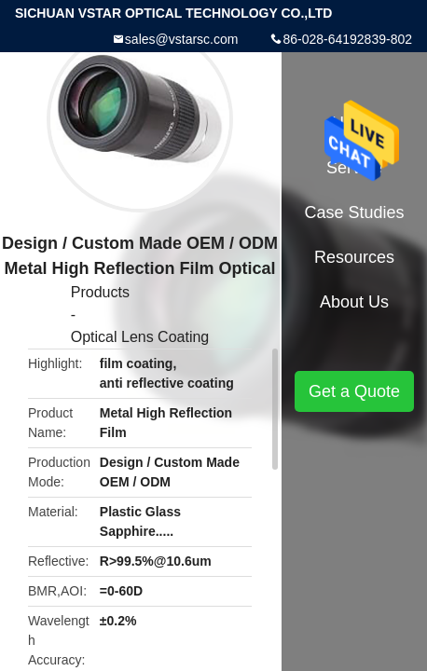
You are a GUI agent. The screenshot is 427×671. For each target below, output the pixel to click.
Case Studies (354, 212)
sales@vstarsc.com (182, 39)
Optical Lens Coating (140, 337)
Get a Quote (354, 391)
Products (100, 292)
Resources (354, 257)
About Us (354, 302)
